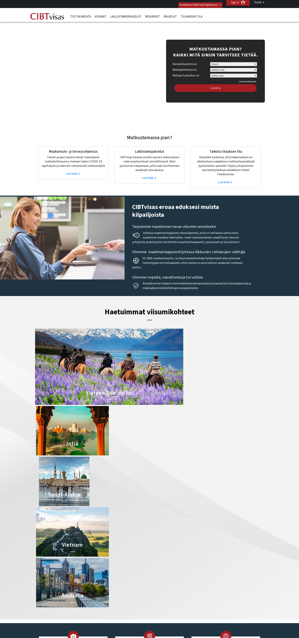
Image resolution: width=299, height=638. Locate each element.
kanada (126, 572)
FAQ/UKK (105, 606)
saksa (102, 585)
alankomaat (106, 550)
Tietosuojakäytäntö (129, 606)
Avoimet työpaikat (203, 606)
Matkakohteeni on (185, 62)
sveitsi (126, 589)
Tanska (103, 593)
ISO (149, 624)
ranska (103, 580)
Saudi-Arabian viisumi (162, 572)
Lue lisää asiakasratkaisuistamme (73, 606)
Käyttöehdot (155, 606)
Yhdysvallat (128, 593)
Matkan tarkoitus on (186, 66)
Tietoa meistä (80, 14)
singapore (128, 585)
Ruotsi (126, 580)
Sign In (235, 3)
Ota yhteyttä (209, 550)
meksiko (104, 576)
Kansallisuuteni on (185, 56)
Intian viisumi (158, 554)
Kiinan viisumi (158, 550)
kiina (102, 559)
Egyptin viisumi (159, 576)
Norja (125, 576)
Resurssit (152, 14)
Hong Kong (105, 563)
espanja (126, 559)
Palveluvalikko (177, 606)
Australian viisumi (160, 563)
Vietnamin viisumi (160, 580)
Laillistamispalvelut (125, 14)
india (102, 567)
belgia (102, 554)
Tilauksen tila (192, 14)
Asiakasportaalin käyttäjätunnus (195, 3)
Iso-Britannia (129, 567)
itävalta (103, 572)
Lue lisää (71, 166)
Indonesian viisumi (161, 567)
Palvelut (170, 14)
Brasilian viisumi (159, 559)
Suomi (257, 2)
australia (127, 550)
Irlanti (125, 563)
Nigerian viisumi (159, 585)
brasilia (126, 554)
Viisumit (101, 14)
